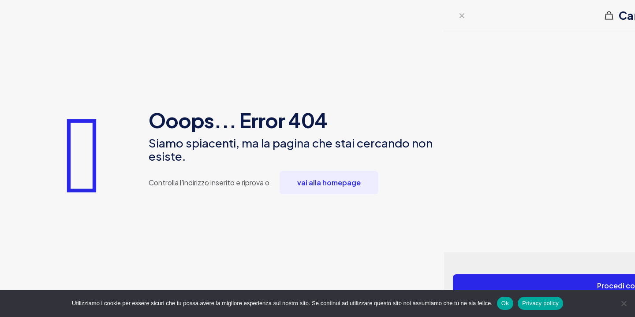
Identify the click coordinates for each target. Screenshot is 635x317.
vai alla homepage (329, 182)
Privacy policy (540, 303)
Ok (505, 303)
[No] (624, 303)
